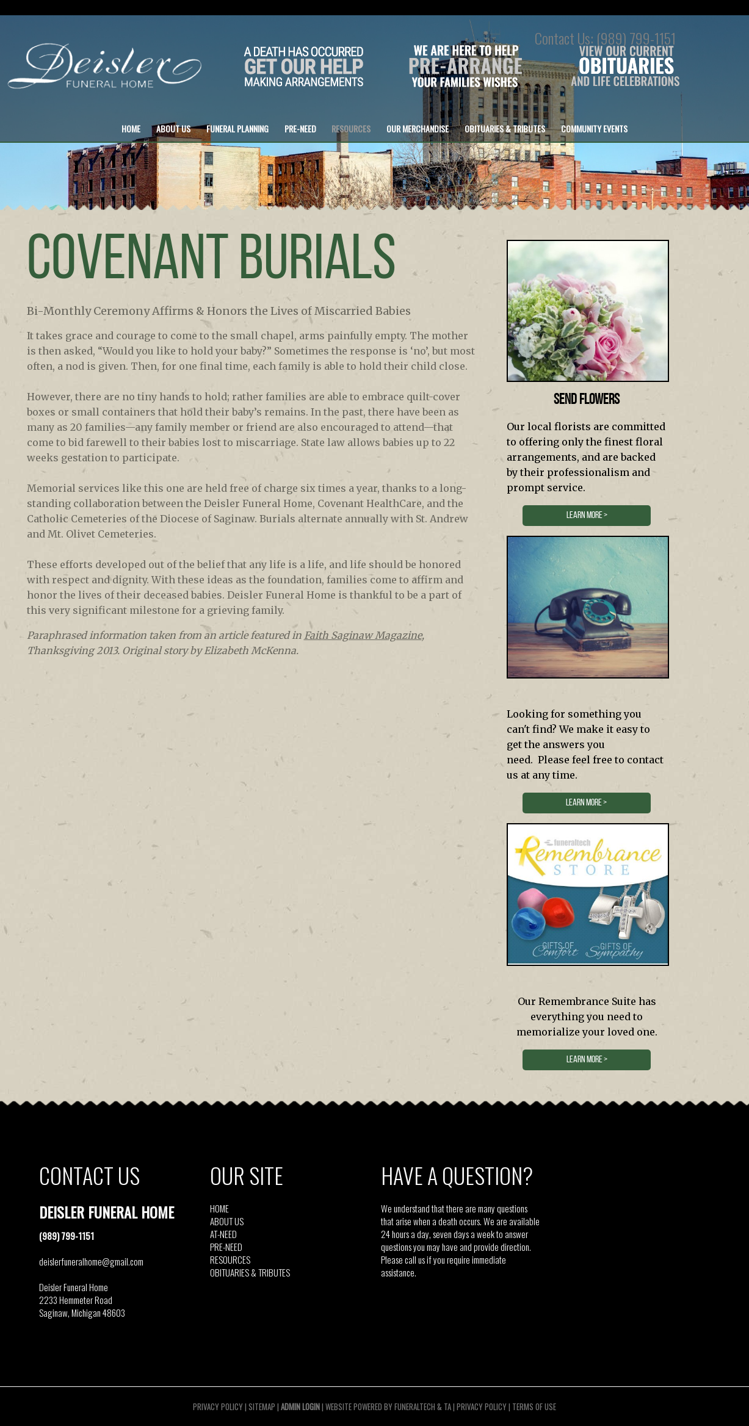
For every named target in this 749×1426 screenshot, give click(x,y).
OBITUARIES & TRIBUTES (250, 1272)
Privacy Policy (218, 1406)
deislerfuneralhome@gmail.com (91, 1261)
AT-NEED (223, 1234)
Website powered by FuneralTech (380, 1406)
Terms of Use (534, 1406)
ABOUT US (227, 1221)
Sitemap (261, 1406)
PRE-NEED (226, 1246)
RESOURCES (230, 1259)
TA (447, 1406)
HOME (219, 1208)
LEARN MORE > (586, 515)
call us (415, 1259)
